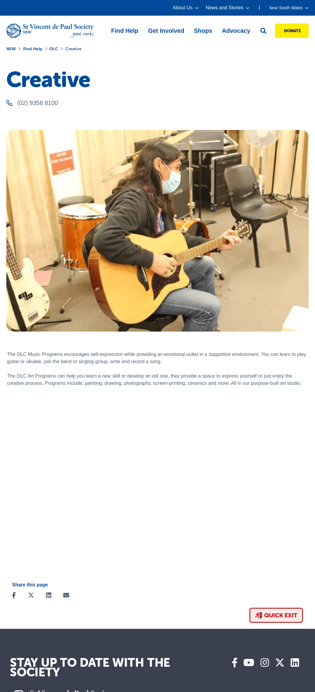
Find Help (32, 48)
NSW (11, 48)
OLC (53, 48)
